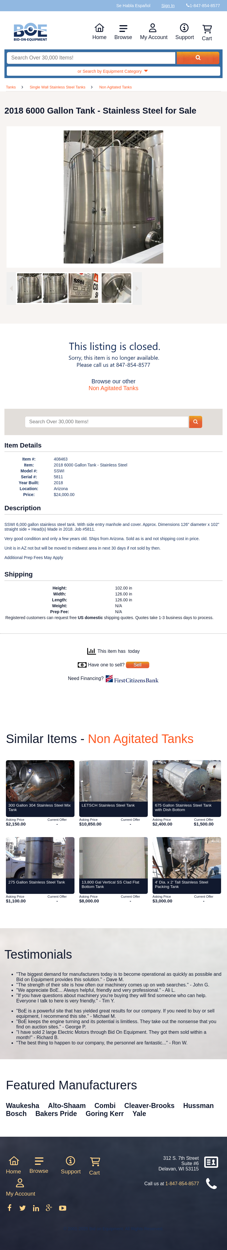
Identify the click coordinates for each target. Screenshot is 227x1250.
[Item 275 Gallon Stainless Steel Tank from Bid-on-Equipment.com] (40, 857)
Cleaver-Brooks (149, 1106)
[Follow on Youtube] (62, 1209)
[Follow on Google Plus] (50, 1209)
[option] (28, 288)
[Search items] (106, 422)
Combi (105, 1106)
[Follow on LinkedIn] (37, 1209)
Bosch (16, 1113)
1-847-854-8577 (182, 1183)
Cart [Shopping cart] (207, 33)
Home (99, 31)
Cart (94, 1166)
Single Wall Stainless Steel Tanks (57, 87)
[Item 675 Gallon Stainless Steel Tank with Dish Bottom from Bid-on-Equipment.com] (187, 781)
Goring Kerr (105, 1113)
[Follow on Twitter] (23, 1209)
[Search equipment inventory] (91, 58)
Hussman (198, 1106)
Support (184, 31)
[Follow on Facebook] (10, 1209)
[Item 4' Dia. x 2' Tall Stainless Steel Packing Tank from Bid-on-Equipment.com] (187, 857)
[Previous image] (11, 288)
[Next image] (137, 288)
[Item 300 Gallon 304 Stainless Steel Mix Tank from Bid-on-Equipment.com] (40, 781)
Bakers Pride (56, 1113)
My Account (154, 31)
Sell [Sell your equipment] (138, 664)
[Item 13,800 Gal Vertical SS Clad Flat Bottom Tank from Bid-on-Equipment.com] (113, 857)
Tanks (11, 87)
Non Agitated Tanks (115, 87)
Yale (139, 1113)
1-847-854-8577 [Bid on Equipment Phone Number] (205, 5)
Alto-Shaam (67, 1106)
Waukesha (22, 1106)
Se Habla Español (133, 5)
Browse (123, 32)
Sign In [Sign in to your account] (168, 5)
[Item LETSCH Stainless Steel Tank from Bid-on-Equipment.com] (113, 781)
